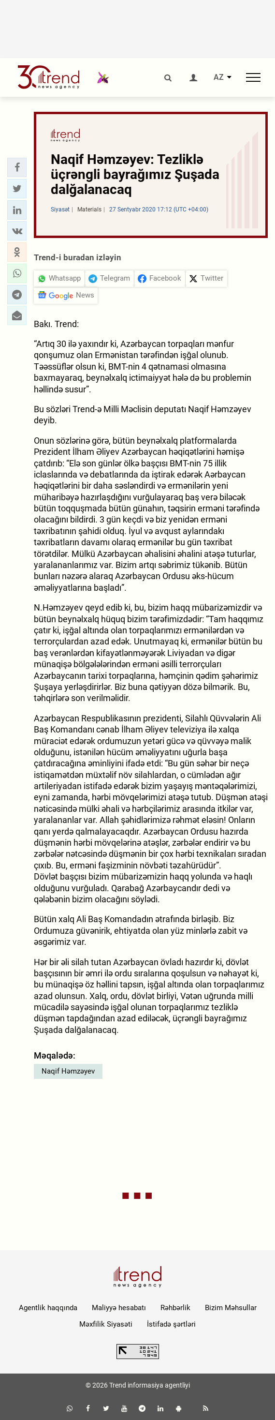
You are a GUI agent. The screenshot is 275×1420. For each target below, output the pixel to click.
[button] (17, 167)
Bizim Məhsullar (231, 1307)
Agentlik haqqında (48, 1307)
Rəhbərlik (175, 1307)
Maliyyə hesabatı (119, 1307)
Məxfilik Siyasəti (105, 1324)
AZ (219, 77)
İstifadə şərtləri (171, 1324)
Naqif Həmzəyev (68, 1071)
